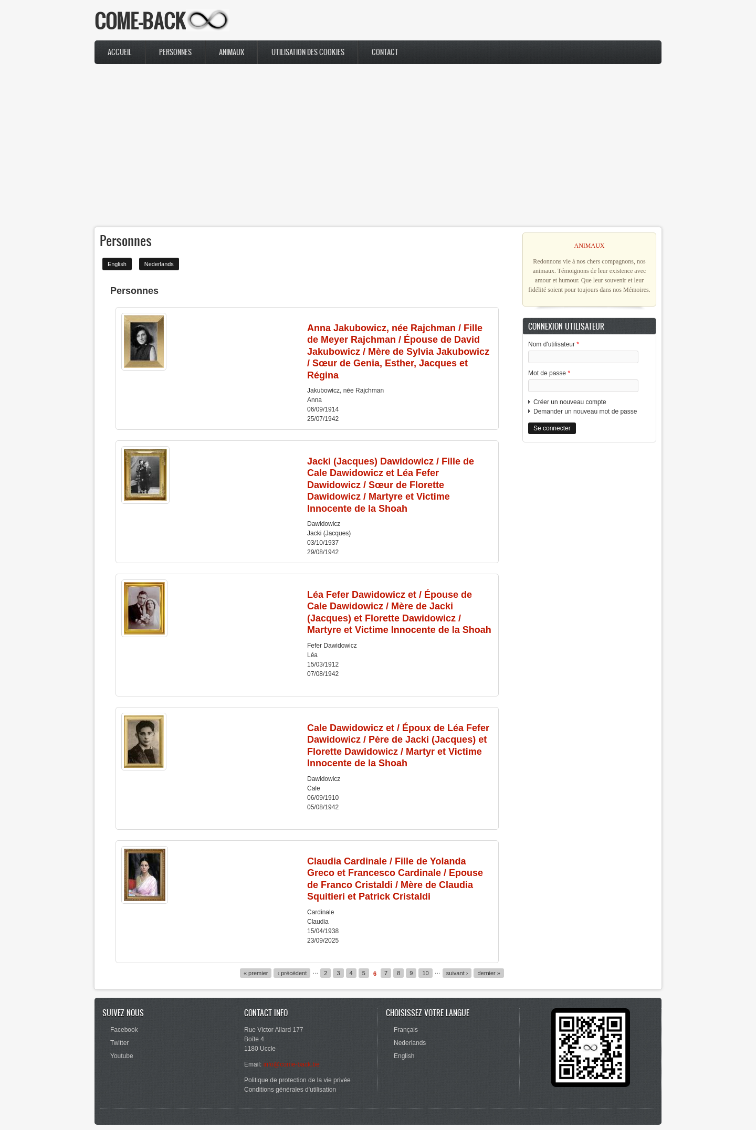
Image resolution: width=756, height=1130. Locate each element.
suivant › (457, 973)
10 (425, 973)
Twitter (119, 1043)
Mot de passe (549, 373)
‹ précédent (292, 973)
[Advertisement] (378, 145)
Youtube (121, 1056)
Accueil (120, 52)
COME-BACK (140, 21)
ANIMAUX (589, 245)
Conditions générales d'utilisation (290, 1089)
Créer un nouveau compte (569, 402)
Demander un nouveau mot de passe (585, 411)
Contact (385, 52)
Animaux (231, 52)
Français (406, 1029)
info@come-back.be (292, 1064)
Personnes (175, 52)
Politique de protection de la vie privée (297, 1080)
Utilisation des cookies (307, 52)
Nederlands (159, 264)
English (117, 264)
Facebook (124, 1029)
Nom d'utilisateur (553, 344)
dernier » (488, 973)
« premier (256, 973)
